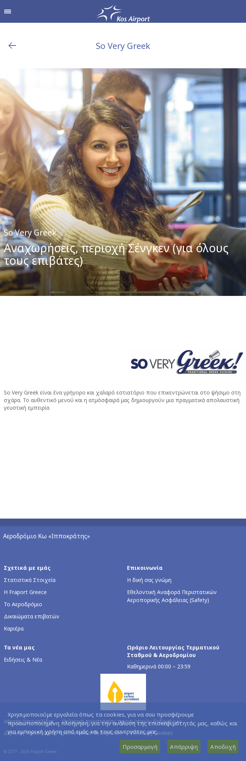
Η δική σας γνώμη (149, 579)
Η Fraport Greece (25, 592)
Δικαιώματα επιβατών (31, 616)
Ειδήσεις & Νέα (23, 659)
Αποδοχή (223, 746)
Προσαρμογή (139, 746)
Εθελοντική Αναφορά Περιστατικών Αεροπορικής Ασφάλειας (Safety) (172, 596)
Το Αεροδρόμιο (23, 604)
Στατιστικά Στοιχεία (30, 579)
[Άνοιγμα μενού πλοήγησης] (7, 11)
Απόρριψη (184, 746)
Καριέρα (14, 628)
